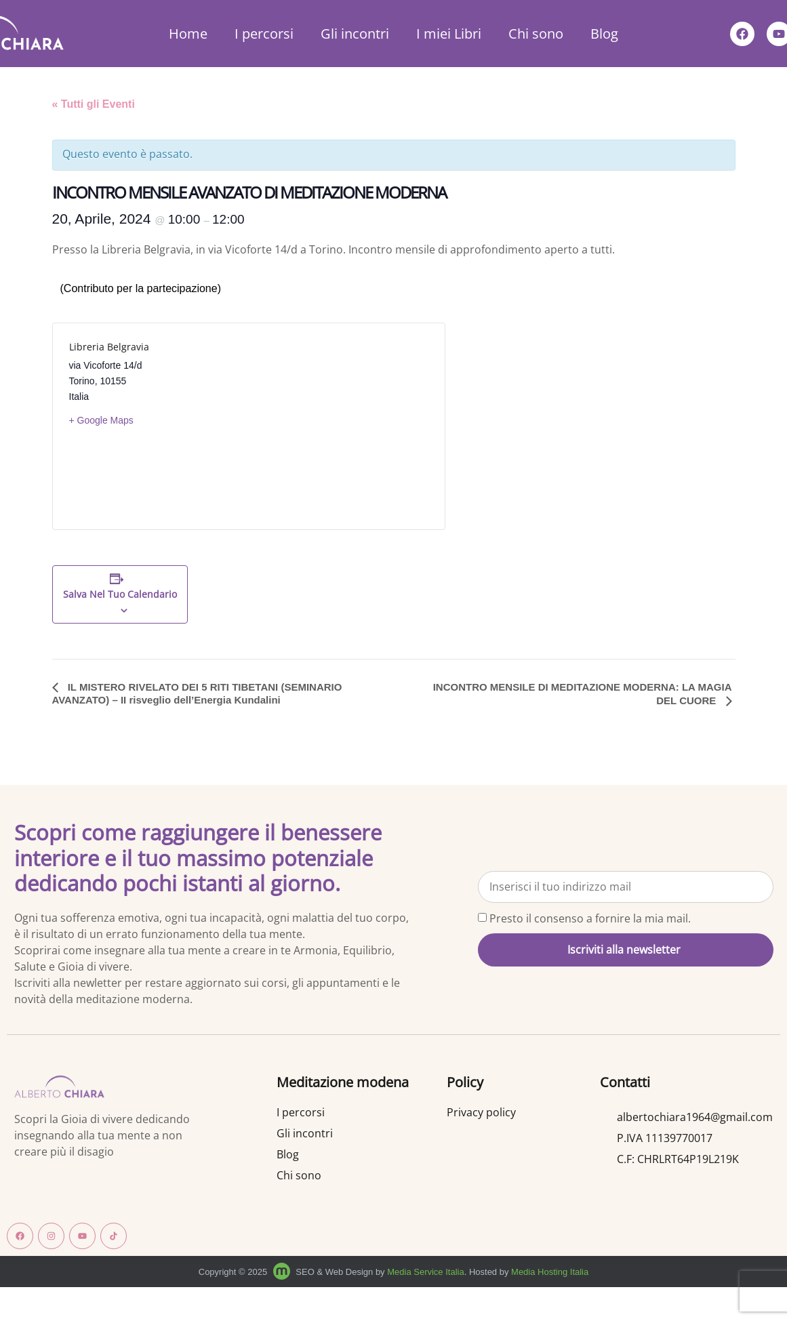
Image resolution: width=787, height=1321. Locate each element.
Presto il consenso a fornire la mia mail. (590, 918)
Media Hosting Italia (549, 1272)
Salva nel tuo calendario (120, 595)
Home (188, 33)
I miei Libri (448, 33)
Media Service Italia (425, 1272)
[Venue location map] (338, 426)
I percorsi (264, 33)
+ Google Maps (101, 420)
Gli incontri (355, 33)
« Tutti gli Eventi (93, 104)
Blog (604, 33)
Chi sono (535, 33)
